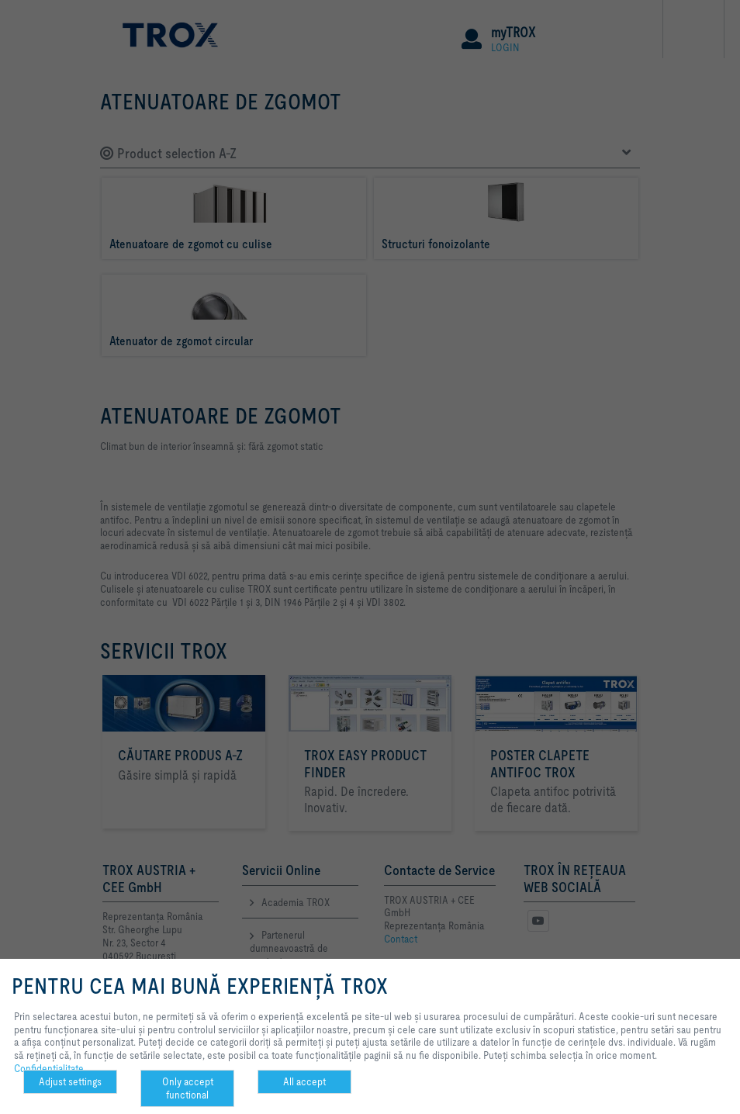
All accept (304, 1081)
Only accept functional (187, 1088)
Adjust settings (70, 1081)
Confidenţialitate (49, 1068)
